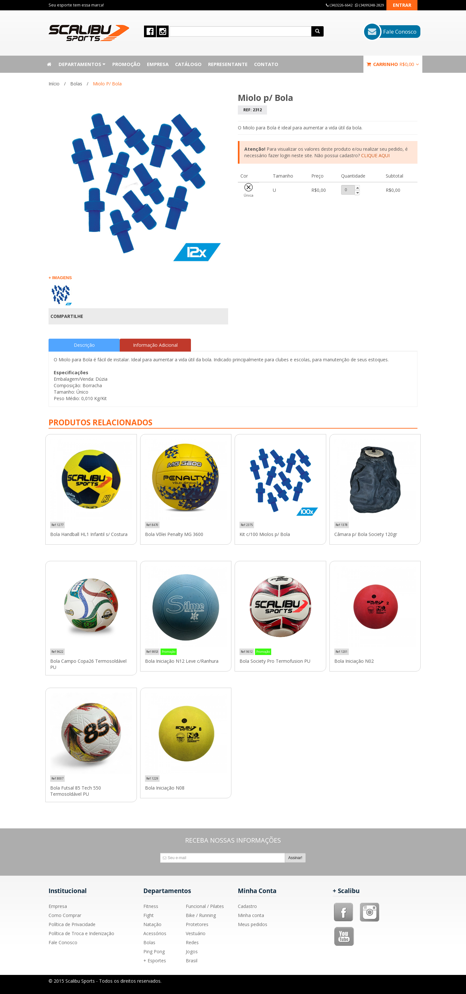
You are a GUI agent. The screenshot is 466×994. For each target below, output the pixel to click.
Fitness (150, 906)
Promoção (126, 64)
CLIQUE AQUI (375, 155)
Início (54, 84)
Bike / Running (201, 915)
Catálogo (188, 64)
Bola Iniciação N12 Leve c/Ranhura (181, 661)
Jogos (192, 951)
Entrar (402, 5)
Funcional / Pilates (205, 906)
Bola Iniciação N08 (164, 788)
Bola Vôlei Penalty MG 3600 (174, 534)
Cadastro (247, 906)
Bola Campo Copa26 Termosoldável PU (88, 664)
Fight (148, 915)
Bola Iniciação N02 (354, 661)
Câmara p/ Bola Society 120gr (365, 534)
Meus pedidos (252, 924)
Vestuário (195, 933)
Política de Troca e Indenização (81, 933)
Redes (192, 942)
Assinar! (295, 858)
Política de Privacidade (72, 924)
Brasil (191, 960)
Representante (228, 64)
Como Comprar (65, 915)
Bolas (76, 84)
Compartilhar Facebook (208, 316)
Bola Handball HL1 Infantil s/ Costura (89, 534)
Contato (266, 64)
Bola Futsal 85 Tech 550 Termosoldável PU (75, 791)
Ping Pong (154, 951)
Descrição (84, 345)
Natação (152, 924)
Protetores (197, 924)
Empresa (158, 64)
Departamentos (82, 64)
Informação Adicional (155, 345)
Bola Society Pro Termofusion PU (274, 661)
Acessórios (154, 933)
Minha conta (251, 915)
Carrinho (393, 64)
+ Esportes (154, 960)
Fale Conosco (63, 942)
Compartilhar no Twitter (219, 316)
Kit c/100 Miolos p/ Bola (264, 534)
